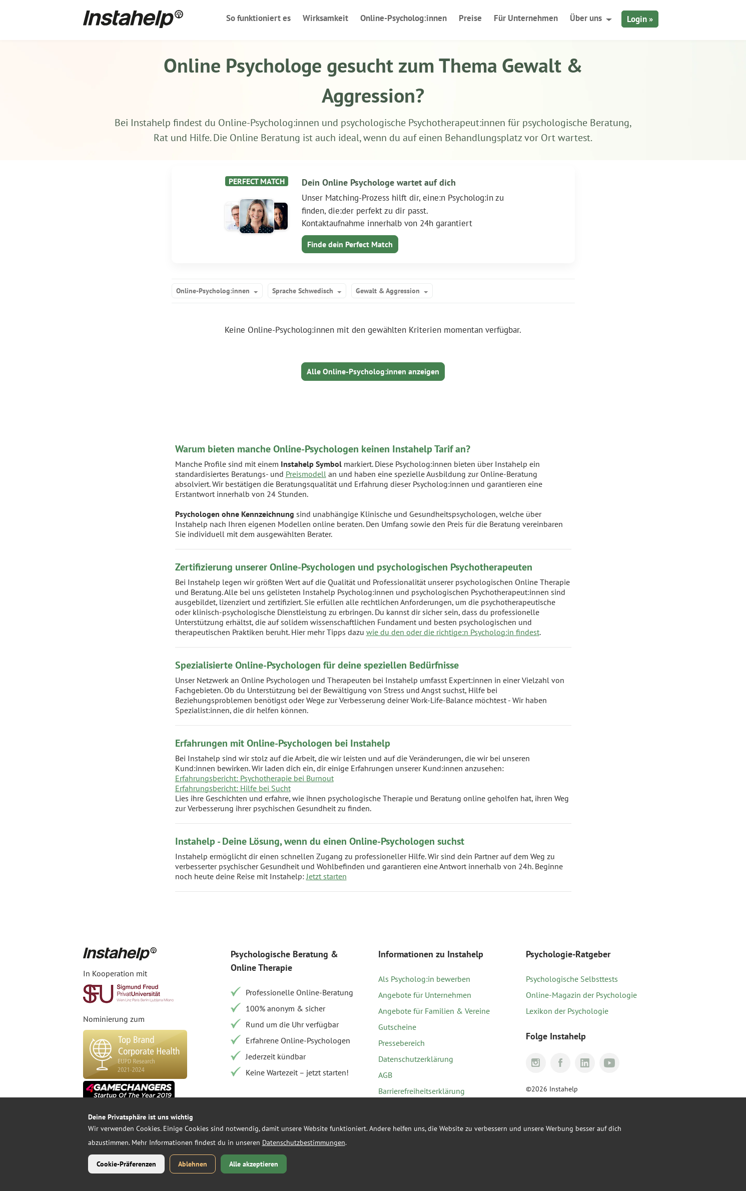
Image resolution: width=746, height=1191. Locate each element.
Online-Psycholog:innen (403, 18)
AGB (385, 1075)
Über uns (586, 18)
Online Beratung (265, 137)
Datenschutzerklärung (415, 1059)
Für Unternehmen (526, 18)
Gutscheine (397, 1027)
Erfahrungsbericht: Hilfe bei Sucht (233, 788)
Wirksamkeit (325, 18)
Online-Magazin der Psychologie (581, 995)
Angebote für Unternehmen (424, 995)
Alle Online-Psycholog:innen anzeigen (373, 371)
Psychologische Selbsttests (572, 979)
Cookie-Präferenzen (126, 1163)
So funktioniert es (258, 18)
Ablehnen (192, 1163)
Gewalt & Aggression (388, 290)
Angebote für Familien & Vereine (434, 1011)
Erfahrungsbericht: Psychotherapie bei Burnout (254, 778)
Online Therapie (261, 967)
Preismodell (306, 474)
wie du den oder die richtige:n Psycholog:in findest (452, 632)
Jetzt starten (326, 876)
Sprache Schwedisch (302, 290)
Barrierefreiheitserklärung (421, 1091)
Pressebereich (401, 1043)
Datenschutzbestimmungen (303, 1142)
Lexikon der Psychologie (567, 1011)
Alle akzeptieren (253, 1163)
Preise (470, 18)
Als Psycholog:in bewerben (424, 979)
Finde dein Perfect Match (350, 244)
